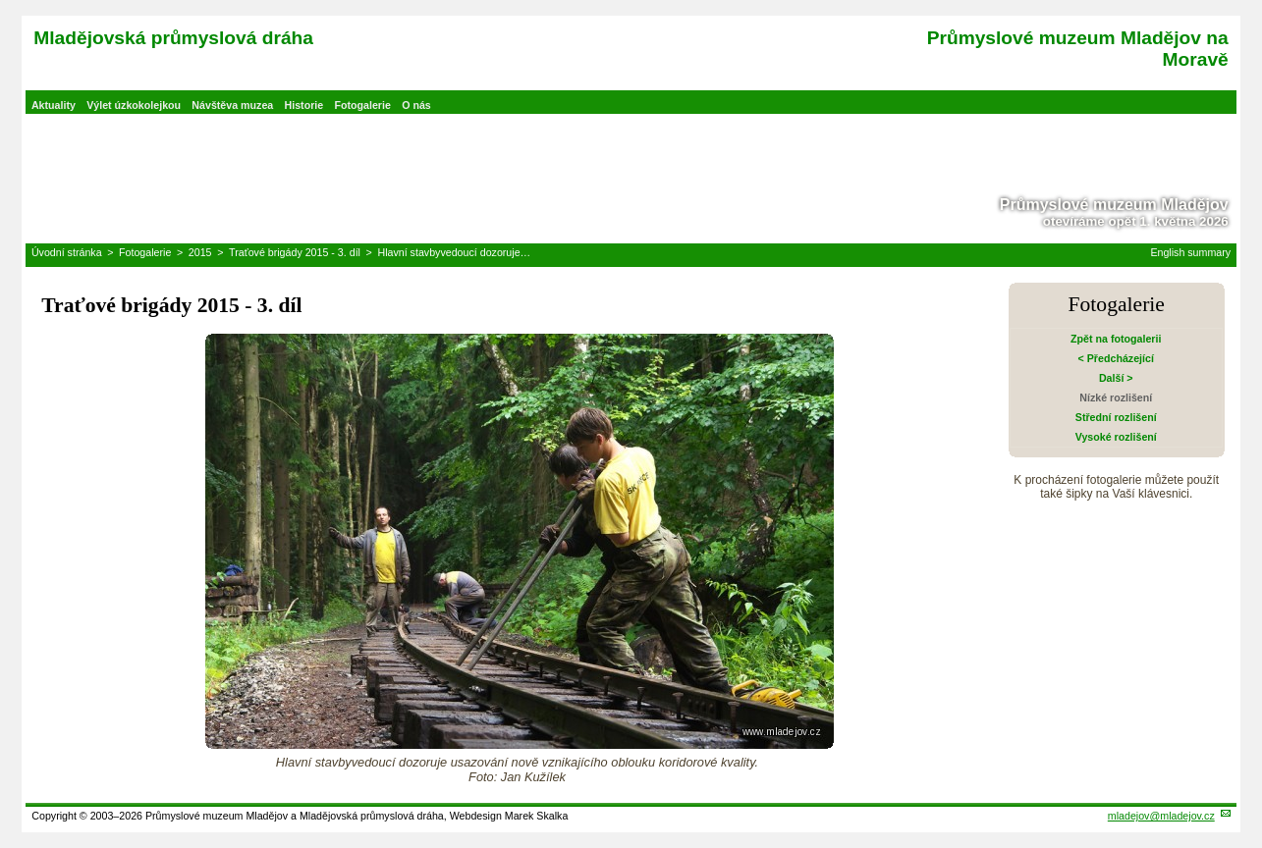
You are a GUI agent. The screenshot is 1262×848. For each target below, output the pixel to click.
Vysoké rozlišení (1116, 437)
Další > (1116, 378)
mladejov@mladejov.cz (1161, 816)
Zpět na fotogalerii (1115, 338)
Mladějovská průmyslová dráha (173, 37)
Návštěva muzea (232, 105)
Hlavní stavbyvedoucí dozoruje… (453, 252)
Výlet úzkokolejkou (133, 105)
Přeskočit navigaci (1, 1)
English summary (1190, 252)
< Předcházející (1116, 358)
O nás (416, 105)
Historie (304, 105)
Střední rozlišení (1116, 417)
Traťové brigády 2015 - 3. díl (294, 252)
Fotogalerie (362, 105)
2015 (200, 252)
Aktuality (53, 105)
